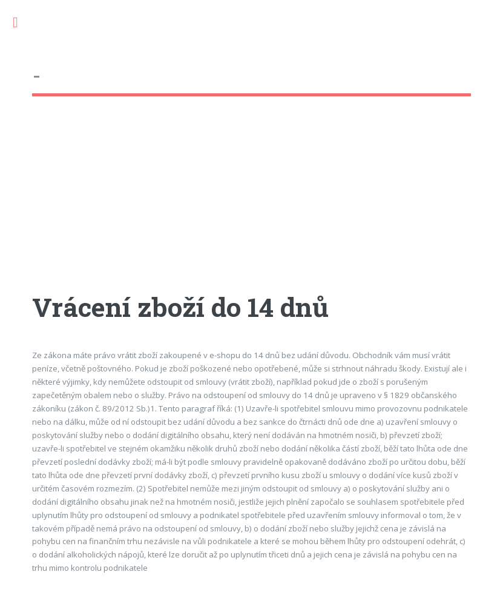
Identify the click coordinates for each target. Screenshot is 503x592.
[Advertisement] (251, 205)
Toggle (22, 22)
